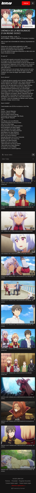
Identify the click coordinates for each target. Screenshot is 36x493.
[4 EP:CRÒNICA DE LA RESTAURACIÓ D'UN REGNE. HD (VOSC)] (18, 254)
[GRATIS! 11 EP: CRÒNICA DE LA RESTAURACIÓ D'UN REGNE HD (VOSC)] (18, 422)
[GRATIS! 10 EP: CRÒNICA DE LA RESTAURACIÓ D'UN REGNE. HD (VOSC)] (18, 398)
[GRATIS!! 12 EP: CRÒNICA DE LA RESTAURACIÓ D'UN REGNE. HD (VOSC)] (18, 446)
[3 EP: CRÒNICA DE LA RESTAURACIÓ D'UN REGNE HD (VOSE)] (18, 231)
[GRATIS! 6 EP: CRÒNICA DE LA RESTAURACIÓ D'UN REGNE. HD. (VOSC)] (18, 301)
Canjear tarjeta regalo (25, 483)
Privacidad (14, 481)
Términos (7, 481)
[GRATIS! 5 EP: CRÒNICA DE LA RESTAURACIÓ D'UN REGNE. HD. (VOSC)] (18, 277)
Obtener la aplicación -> (18, 485)
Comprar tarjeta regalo (12, 483)
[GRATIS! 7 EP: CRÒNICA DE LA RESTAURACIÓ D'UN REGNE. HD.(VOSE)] (18, 325)
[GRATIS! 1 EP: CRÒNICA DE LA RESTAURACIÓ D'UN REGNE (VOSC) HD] (18, 183)
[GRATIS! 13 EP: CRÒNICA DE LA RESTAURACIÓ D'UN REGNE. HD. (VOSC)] (18, 470)
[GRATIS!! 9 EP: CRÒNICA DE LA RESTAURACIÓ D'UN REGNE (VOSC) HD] (18, 373)
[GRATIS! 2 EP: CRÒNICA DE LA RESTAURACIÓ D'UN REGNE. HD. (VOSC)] (18, 207)
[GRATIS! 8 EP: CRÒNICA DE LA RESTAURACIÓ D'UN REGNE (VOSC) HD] (18, 349)
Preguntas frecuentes (25, 481)
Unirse (26, 3)
